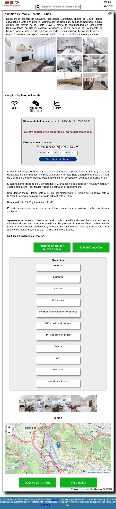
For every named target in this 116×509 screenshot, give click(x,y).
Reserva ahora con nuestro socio (52, 247)
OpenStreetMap (104, 472)
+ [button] (9, 427)
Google (54, 499)
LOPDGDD (45, 505)
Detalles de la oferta (37, 482)
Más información (91, 247)
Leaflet (91, 472)
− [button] (9, 433)
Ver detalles (78, 482)
